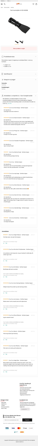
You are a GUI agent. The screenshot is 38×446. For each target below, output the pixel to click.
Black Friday (4, 408)
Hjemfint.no (3, 404)
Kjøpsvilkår (3, 402)
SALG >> (9, 0)
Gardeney (4, 84)
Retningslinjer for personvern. (28, 423)
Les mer (10, 103)
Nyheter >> (3, 0)
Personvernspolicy (5, 406)
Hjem (2, 7)
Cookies (3, 405)
